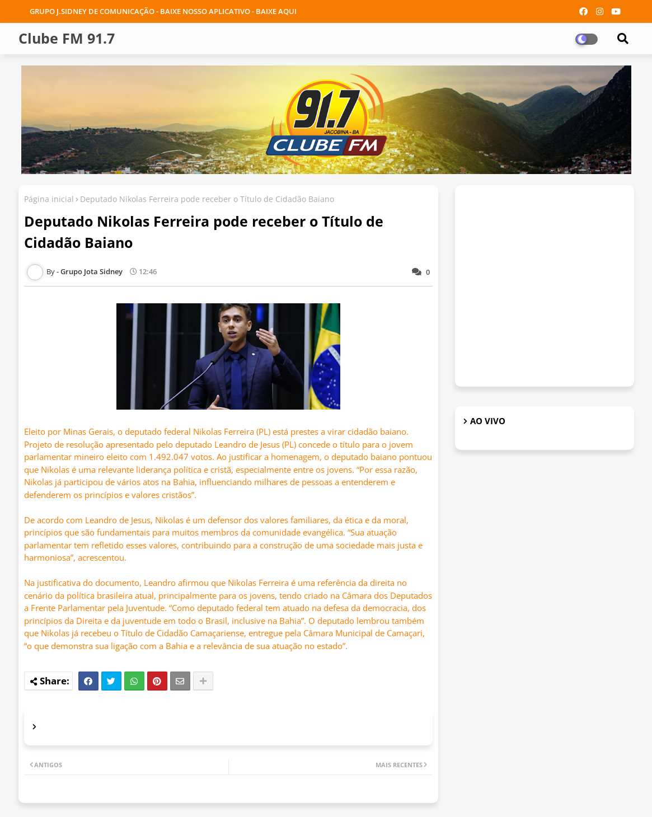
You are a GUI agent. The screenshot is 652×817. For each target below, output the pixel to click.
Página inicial (49, 199)
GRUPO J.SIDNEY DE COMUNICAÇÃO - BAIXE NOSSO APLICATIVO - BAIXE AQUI (163, 11)
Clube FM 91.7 (66, 38)
